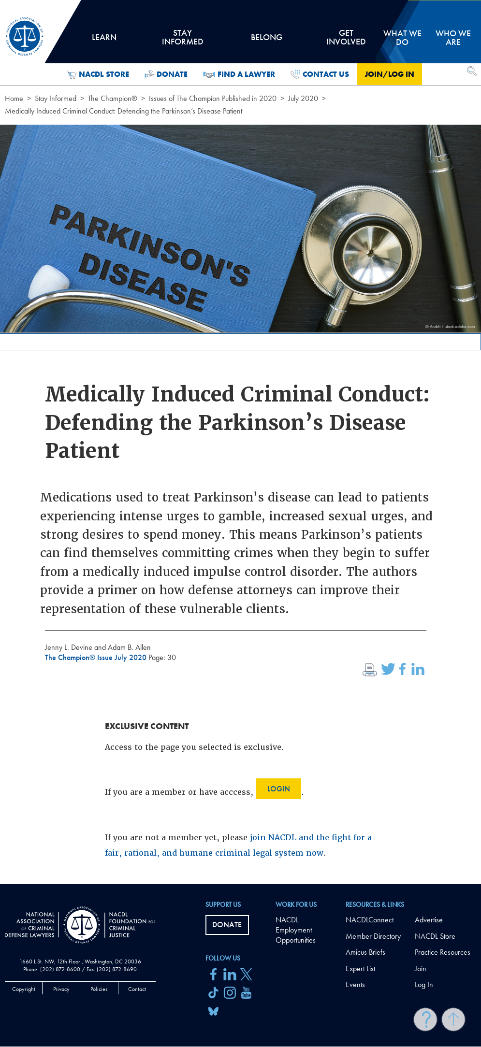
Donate (166, 74)
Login (278, 789)
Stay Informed (55, 98)
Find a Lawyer (239, 74)
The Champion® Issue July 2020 (96, 657)
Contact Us (320, 74)
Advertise (429, 920)
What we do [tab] (402, 37)
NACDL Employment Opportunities (296, 930)
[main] (240, 442)
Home (14, 98)
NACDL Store (98, 74)
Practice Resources (442, 952)
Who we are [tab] (453, 37)
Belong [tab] (266, 40)
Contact (137, 989)
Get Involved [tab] (346, 40)
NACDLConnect (370, 920)
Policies (98, 989)
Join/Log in (389, 74)
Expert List (360, 968)
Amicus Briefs (365, 952)
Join (420, 968)
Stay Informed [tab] (182, 40)
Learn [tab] (104, 40)
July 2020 (303, 98)
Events (355, 984)
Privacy (61, 989)
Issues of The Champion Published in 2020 (213, 98)
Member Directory (373, 936)
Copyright (23, 989)
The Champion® (112, 98)
